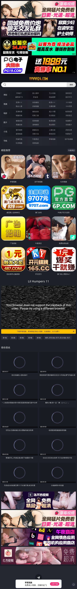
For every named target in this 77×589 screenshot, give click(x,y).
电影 (5, 113)
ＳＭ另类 (69, 106)
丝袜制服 (35, 106)
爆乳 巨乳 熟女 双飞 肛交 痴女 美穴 (57, 338)
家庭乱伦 (35, 130)
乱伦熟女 (52, 115)
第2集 (13, 338)
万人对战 (52, 93)
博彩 (5, 95)
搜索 (71, 85)
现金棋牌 (52, 97)
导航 (5, 140)
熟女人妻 (19, 106)
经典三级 (35, 115)
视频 (5, 104)
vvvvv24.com (38, 79)
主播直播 (52, 106)
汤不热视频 (69, 139)
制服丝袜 (19, 115)
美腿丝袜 (19, 124)
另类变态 (69, 115)
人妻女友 (52, 130)
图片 (5, 122)
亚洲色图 (35, 121)
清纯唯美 (35, 124)
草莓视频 (52, 139)
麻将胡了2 (19, 97)
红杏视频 (19, 143)
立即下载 (54, 584)
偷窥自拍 (19, 121)
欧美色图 (52, 121)
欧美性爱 (69, 111)
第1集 (5, 338)
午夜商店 (35, 139)
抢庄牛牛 (69, 97)
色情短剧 (35, 143)
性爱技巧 (69, 134)
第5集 (39, 338)
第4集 (30, 338)
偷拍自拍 (35, 111)
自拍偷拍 (35, 102)
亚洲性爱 (19, 111)
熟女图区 (52, 124)
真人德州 (35, 93)
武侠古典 (69, 130)
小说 (5, 131)
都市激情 (19, 130)
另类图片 (69, 124)
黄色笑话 (52, 134)
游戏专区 (69, 93)
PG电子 (19, 93)
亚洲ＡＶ (19, 102)
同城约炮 (19, 139)
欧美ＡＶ (52, 102)
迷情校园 (19, 134)
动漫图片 (69, 121)
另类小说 (35, 134)
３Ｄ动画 (69, 102)
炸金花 (35, 97)
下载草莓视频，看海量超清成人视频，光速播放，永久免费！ (46, 331)
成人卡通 (52, 111)
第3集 (22, 338)
